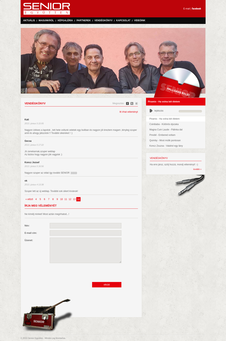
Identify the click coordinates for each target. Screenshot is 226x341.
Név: (27, 225)
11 (66, 199)
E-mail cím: (31, 233)
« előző (29, 199)
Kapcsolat (123, 20)
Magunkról (46, 20)
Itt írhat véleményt (128, 112)
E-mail (186, 8)
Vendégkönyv (103, 20)
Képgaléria (65, 20)
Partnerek (83, 20)
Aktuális (29, 20)
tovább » (197, 169)
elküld (107, 284)
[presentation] (79, 272)
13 (74, 199)
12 (70, 199)
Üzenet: (29, 240)
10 (61, 199)
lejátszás (157, 110)
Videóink (139, 20)
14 (78, 199)
